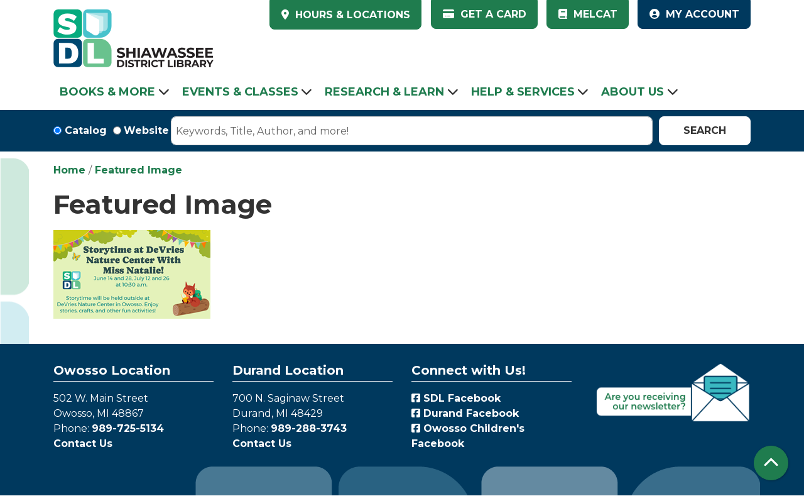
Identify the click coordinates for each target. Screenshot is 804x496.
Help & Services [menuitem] (523, 92)
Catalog (86, 130)
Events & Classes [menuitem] (240, 92)
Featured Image (138, 170)
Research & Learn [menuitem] (384, 92)
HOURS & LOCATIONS (351, 15)
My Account (694, 14)
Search (704, 130)
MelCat (587, 14)
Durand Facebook (465, 413)
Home (69, 170)
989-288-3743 (309, 428)
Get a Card (484, 14)
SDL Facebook (456, 398)
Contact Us (82, 443)
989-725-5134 (128, 428)
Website (146, 130)
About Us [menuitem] (632, 92)
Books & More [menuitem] (107, 92)
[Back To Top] (771, 463)
